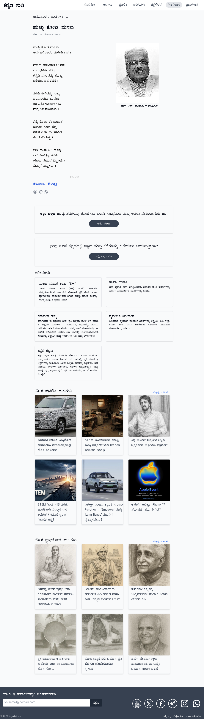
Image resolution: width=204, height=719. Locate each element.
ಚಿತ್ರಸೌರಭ (156, 5)
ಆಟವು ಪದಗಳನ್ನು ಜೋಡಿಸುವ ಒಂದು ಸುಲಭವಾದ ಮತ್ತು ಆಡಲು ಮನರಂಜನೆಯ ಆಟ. (103, 219)
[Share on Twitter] (35, 192)
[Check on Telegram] (172, 703)
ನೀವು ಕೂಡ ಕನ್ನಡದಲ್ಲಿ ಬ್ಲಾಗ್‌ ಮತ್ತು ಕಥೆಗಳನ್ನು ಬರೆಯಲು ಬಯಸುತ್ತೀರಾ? (104, 252)
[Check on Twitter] (148, 703)
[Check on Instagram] (184, 703)
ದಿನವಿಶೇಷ (90, 5)
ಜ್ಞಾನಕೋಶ (192, 5)
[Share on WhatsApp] (46, 192)
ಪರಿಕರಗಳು (139, 5)
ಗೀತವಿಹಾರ (174, 5)
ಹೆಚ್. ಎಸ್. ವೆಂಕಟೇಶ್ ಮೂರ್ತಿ (47, 35)
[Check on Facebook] (160, 703)
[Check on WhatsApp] (196, 703)
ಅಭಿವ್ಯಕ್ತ (52, 185)
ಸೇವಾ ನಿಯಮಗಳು (193, 716)
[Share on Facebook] (41, 192)
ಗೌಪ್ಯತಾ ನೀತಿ (178, 716)
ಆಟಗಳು (107, 5)
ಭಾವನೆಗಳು (39, 185)
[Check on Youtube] (136, 703)
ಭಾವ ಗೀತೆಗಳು (60, 17)
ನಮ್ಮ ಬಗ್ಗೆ (167, 716)
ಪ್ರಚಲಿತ (123, 5)
